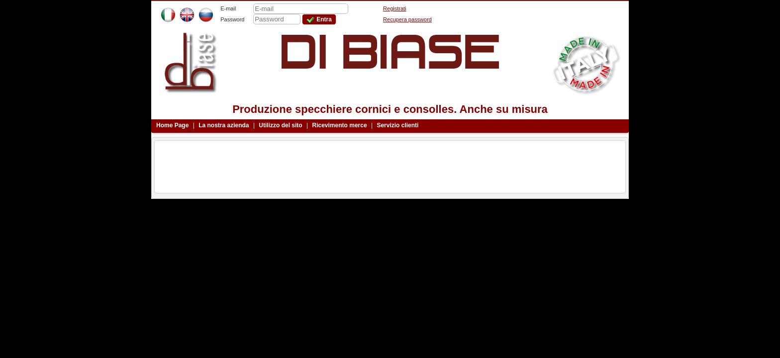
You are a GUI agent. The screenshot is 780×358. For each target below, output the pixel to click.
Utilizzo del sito (280, 125)
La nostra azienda (223, 125)
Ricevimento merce (339, 125)
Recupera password (407, 19)
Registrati (394, 8)
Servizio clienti (397, 125)
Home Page (172, 125)
